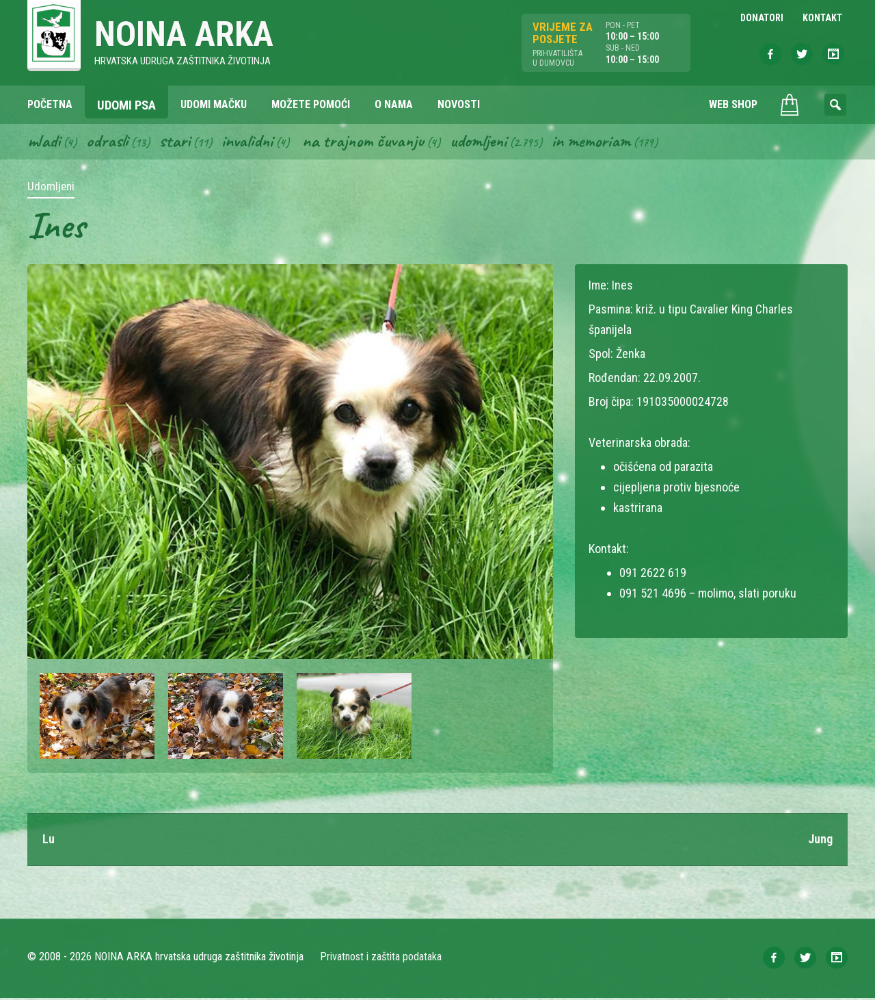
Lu (48, 841)
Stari (176, 142)
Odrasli (108, 142)
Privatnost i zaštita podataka (381, 958)
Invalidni (249, 142)
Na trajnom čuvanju (367, 142)
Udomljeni (484, 142)
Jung (820, 841)
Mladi (44, 142)
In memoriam (598, 142)
